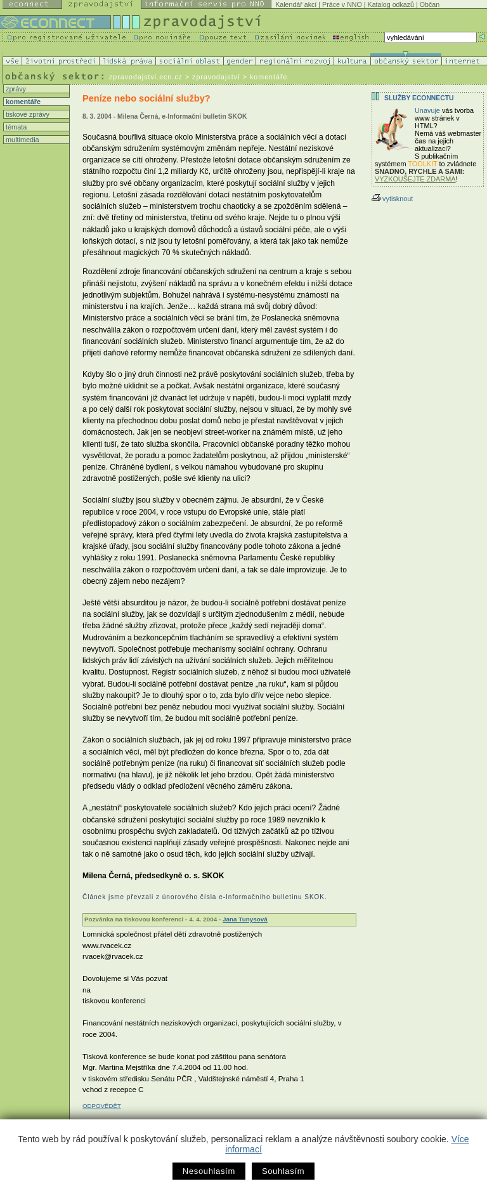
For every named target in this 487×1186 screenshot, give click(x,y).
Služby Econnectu (418, 98)
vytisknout (392, 198)
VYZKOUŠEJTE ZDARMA (415, 179)
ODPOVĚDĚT (101, 1105)
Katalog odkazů (391, 4)
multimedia (21, 139)
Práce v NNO (342, 4)
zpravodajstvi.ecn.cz (146, 77)
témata (15, 127)
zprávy (15, 89)
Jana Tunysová (245, 919)
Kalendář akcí (295, 4)
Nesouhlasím (209, 1171)
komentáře (22, 101)
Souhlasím (283, 1171)
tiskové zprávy (26, 114)
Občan (429, 4)
